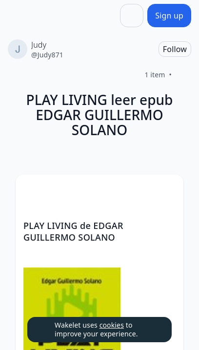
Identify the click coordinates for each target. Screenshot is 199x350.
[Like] (183, 75)
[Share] (131, 15)
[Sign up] (169, 15)
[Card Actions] (168, 190)
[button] (168, 190)
